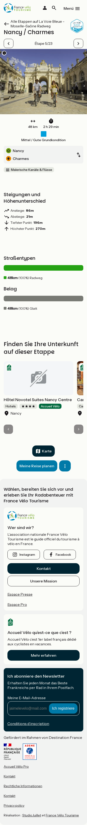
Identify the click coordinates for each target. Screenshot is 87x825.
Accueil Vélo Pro (16, 766)
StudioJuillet (31, 815)
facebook (63, 554)
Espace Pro (17, 604)
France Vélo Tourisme (62, 815)
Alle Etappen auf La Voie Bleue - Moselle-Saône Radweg (37, 23)
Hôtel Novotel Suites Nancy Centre (38, 399)
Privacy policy (14, 805)
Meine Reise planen (36, 466)
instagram (27, 554)
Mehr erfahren (43, 655)
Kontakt (44, 568)
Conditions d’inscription (28, 723)
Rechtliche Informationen (23, 786)
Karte (47, 451)
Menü (69, 8)
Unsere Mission (43, 581)
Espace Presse (19, 594)
